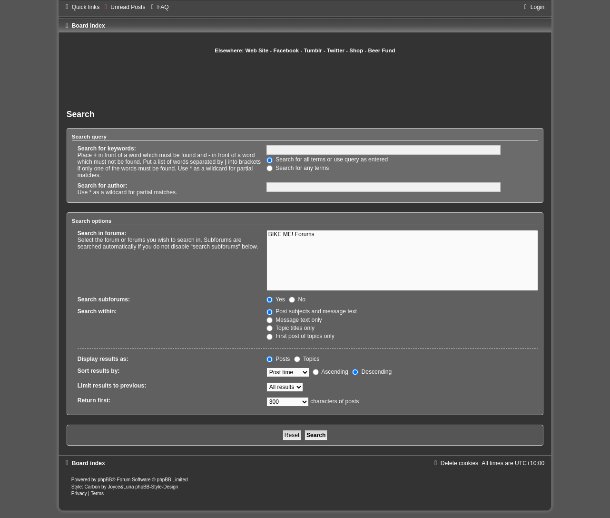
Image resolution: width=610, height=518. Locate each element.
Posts (278, 359)
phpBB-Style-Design (156, 486)
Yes (275, 299)
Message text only (294, 320)
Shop (356, 50)
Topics (306, 359)
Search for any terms (297, 168)
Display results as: (103, 359)
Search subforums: (104, 299)
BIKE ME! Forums (402, 235)
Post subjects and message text (311, 311)
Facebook (286, 50)
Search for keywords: (107, 148)
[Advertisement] (305, 80)
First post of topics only (300, 336)
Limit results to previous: (112, 385)
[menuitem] (123, 7)
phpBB (105, 479)
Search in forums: (102, 233)
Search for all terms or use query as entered (327, 159)
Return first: (94, 400)
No (297, 299)
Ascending (330, 372)
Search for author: (103, 185)
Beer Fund (381, 50)
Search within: (97, 311)
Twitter (335, 50)
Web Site (257, 50)
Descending (372, 372)
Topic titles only (290, 328)
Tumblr (313, 50)
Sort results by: (99, 371)
